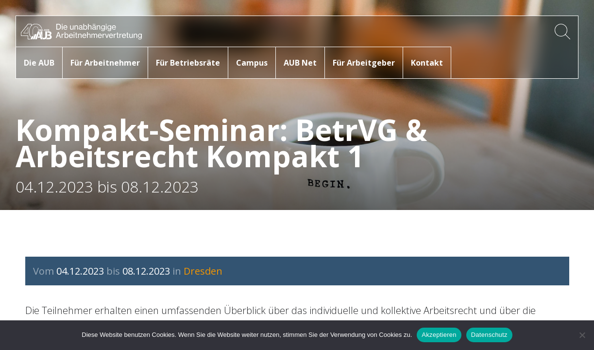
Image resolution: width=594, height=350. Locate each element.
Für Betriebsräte (188, 62)
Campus (252, 62)
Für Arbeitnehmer (105, 62)
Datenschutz (489, 334)
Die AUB (39, 62)
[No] (582, 335)
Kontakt (427, 62)
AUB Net (300, 62)
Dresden (203, 271)
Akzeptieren (439, 334)
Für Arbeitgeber (364, 62)
